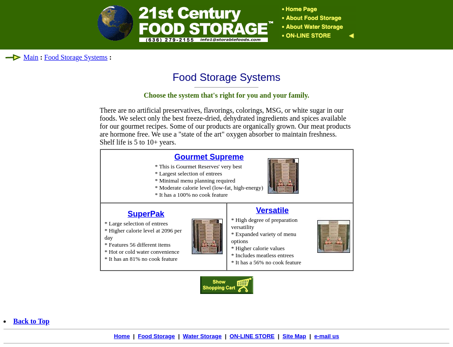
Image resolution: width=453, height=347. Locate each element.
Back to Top (31, 321)
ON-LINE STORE (252, 336)
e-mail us (326, 336)
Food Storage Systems (75, 57)
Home (122, 336)
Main (30, 57)
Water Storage (202, 336)
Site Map (294, 336)
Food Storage (156, 336)
